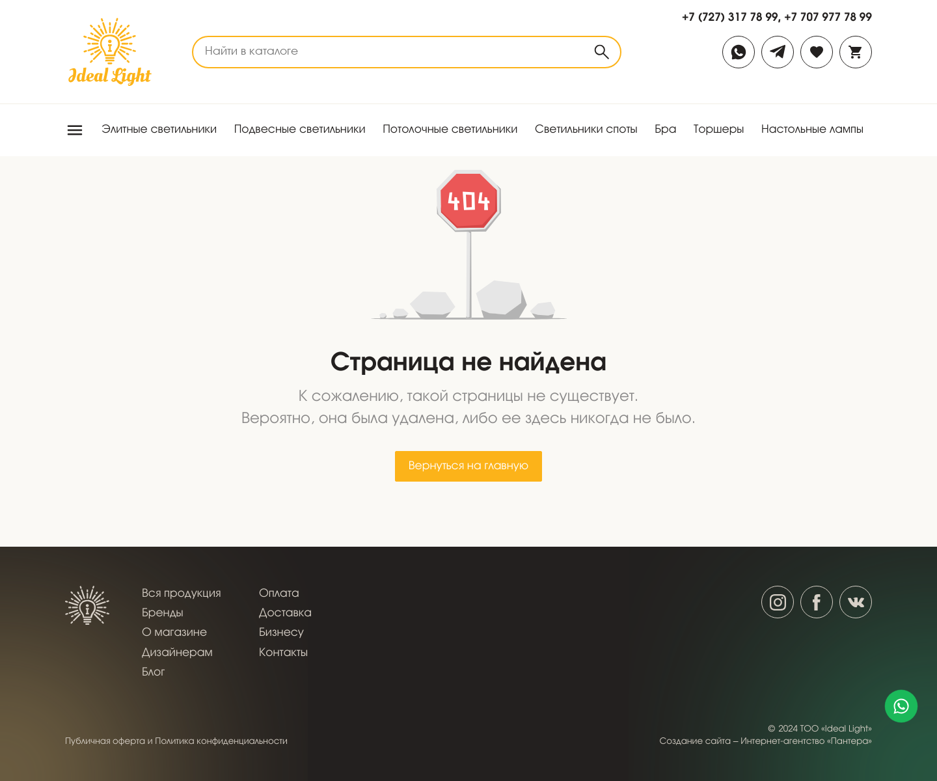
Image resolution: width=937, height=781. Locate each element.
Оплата (279, 593)
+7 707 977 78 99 (828, 16)
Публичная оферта (105, 741)
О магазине (174, 632)
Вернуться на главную (468, 466)
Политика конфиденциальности (221, 741)
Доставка (285, 613)
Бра (665, 129)
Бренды (162, 613)
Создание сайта (695, 741)
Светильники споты (586, 129)
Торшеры (719, 129)
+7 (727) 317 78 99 (730, 16)
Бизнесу (281, 632)
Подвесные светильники (300, 129)
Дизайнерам (177, 653)
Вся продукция (181, 593)
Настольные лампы (812, 129)
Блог (153, 672)
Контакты (283, 653)
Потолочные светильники (450, 129)
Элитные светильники (159, 129)
